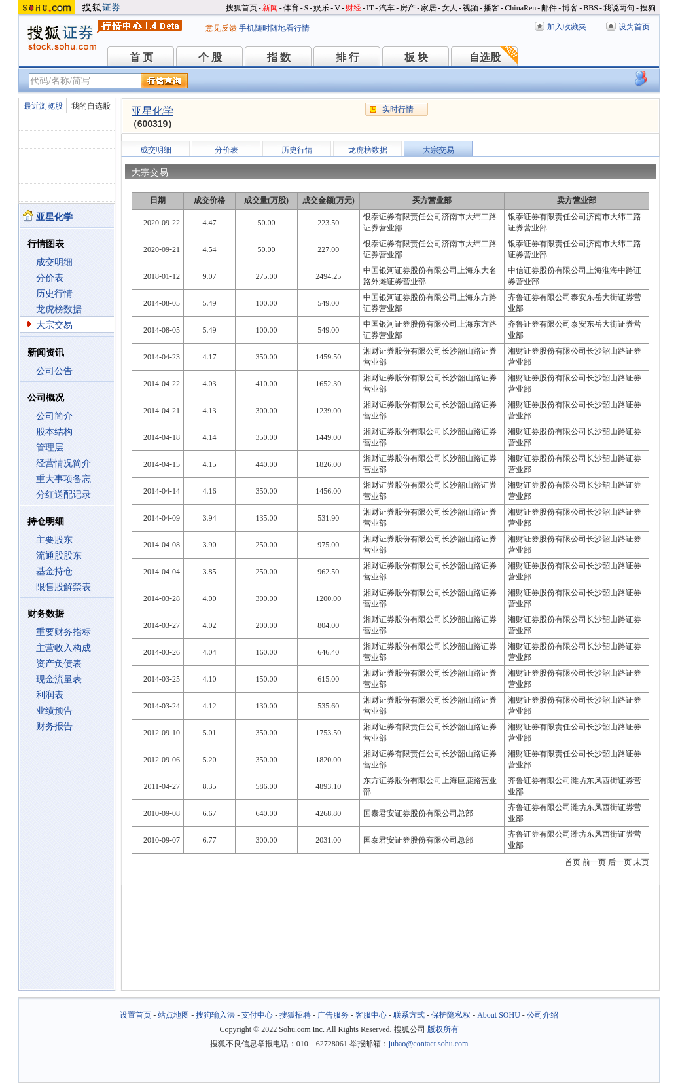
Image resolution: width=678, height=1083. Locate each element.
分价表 (49, 278)
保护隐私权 (451, 1014)
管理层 (49, 447)
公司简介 (54, 416)
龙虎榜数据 (59, 309)
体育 (291, 7)
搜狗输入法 (215, 1014)
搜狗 (648, 7)
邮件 (549, 7)
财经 (353, 7)
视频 (470, 7)
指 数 (279, 57)
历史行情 (54, 294)
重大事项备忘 (63, 479)
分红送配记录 (63, 495)
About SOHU (498, 1014)
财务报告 (54, 726)
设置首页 (135, 1014)
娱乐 (321, 7)
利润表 (49, 695)
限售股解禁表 (63, 587)
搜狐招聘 (295, 1014)
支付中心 (257, 1014)
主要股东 (54, 540)
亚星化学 (152, 111)
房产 (408, 7)
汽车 (387, 7)
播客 (491, 7)
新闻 (270, 7)
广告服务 (333, 1014)
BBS (590, 7)
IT (370, 7)
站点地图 (173, 1014)
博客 (570, 7)
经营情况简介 (63, 463)
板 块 (416, 57)
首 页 (141, 57)
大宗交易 (54, 325)
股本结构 (54, 432)
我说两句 (619, 7)
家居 (429, 7)
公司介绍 (542, 1014)
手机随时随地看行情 (274, 28)
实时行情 (398, 109)
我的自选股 (91, 106)
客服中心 (371, 1014)
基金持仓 (54, 571)
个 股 (210, 57)
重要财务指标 (63, 632)
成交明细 (54, 262)
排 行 (347, 57)
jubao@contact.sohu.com (429, 1043)
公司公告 (54, 371)
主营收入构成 (63, 648)
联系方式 (409, 1014)
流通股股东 (59, 555)
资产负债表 (59, 664)
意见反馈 (221, 28)
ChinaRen (520, 7)
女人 (449, 7)
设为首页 (634, 26)
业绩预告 (54, 711)
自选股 (485, 57)
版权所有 (443, 1029)
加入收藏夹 (566, 26)
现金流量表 (59, 679)
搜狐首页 (241, 7)
